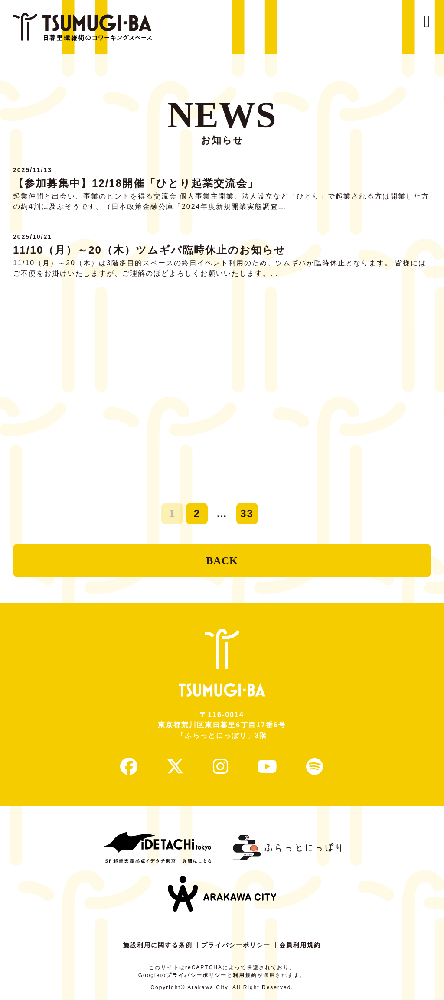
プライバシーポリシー (236, 944)
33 (247, 513)
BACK (222, 560)
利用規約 (245, 975)
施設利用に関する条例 (158, 944)
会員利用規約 (300, 944)
